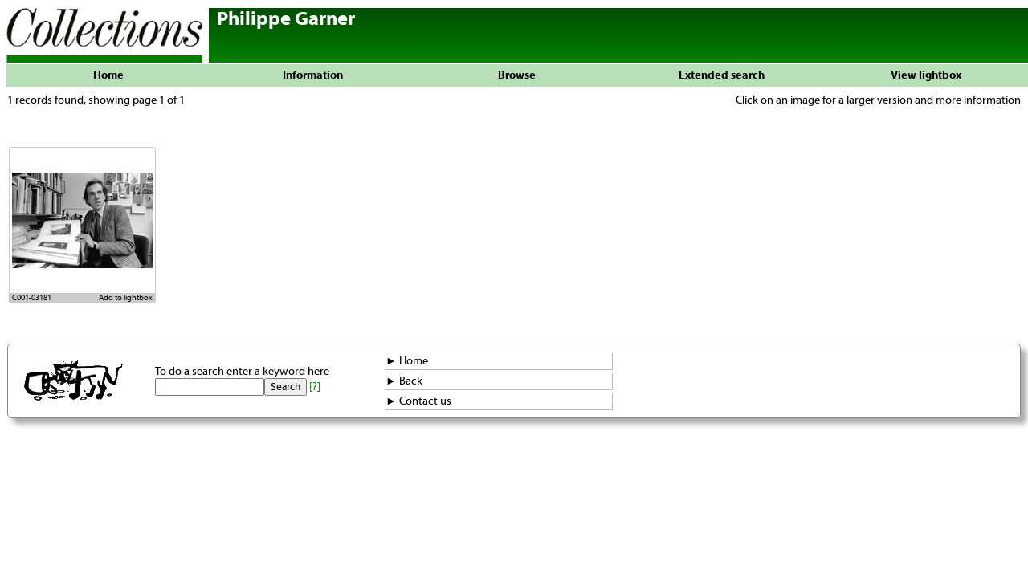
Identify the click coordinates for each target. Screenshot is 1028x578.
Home (108, 75)
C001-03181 (31, 298)
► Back (404, 381)
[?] (314, 387)
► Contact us (418, 401)
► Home (407, 361)
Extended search (722, 75)
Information (313, 75)
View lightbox (926, 75)
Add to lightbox (126, 298)
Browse (517, 75)
